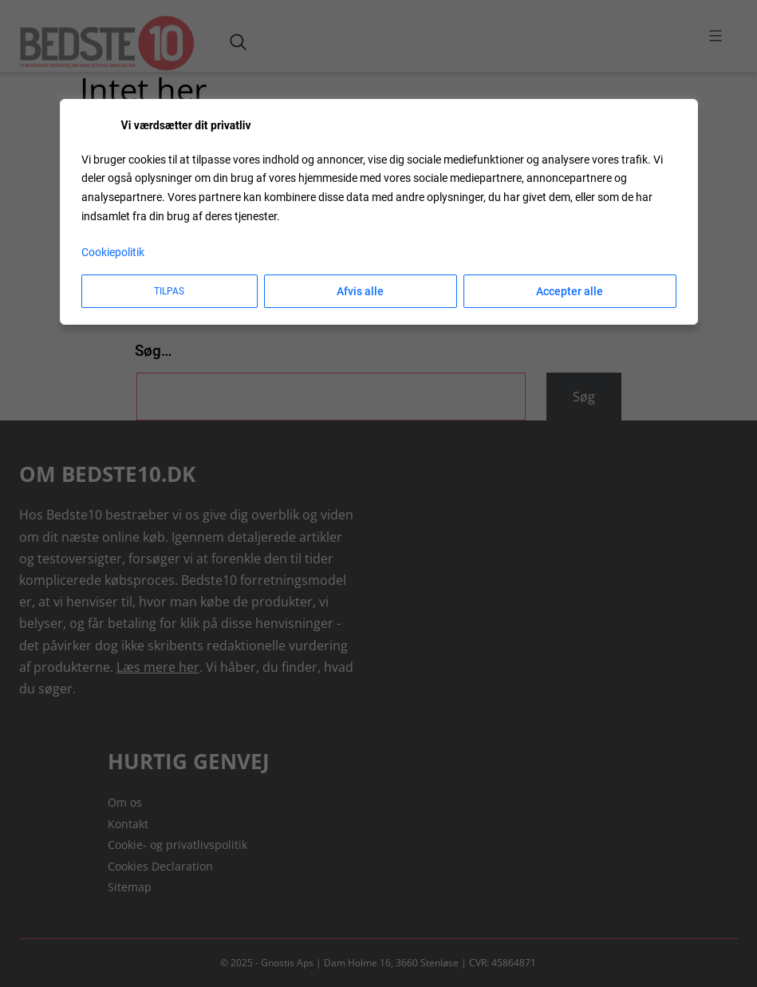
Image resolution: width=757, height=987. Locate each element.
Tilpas (169, 291)
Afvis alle (360, 291)
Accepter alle (569, 291)
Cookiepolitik (112, 252)
